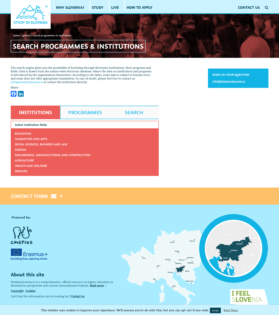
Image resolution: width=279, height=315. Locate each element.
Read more (98, 285)
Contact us (77, 296)
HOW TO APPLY (139, 7)
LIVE (115, 7)
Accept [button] (215, 310)
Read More (231, 310)
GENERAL (26, 35)
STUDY (97, 7)
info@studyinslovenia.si (27, 82)
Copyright (17, 291)
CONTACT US (249, 7)
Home (16, 35)
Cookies (30, 291)
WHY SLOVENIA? (70, 7)
